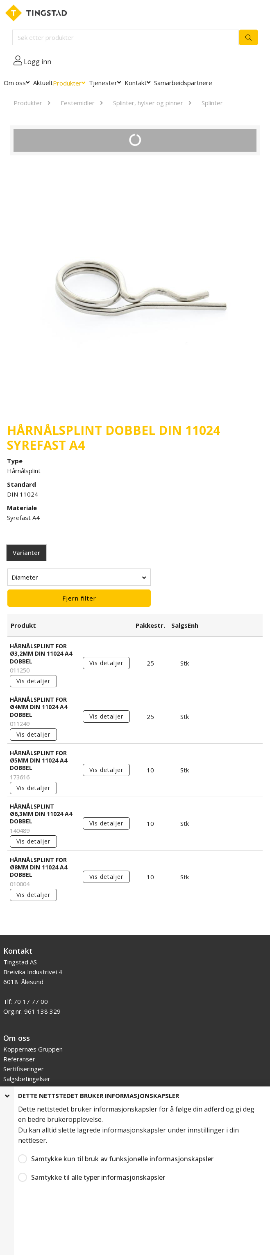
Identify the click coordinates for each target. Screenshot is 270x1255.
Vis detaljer (33, 681)
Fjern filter (79, 598)
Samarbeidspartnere (183, 83)
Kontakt (136, 83)
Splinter (212, 103)
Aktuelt (43, 83)
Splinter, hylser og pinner (148, 103)
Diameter (24, 577)
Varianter (26, 552)
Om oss (15, 83)
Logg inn (37, 61)
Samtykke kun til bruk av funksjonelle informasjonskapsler (122, 1158)
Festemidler (78, 103)
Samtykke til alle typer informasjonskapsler (98, 1177)
